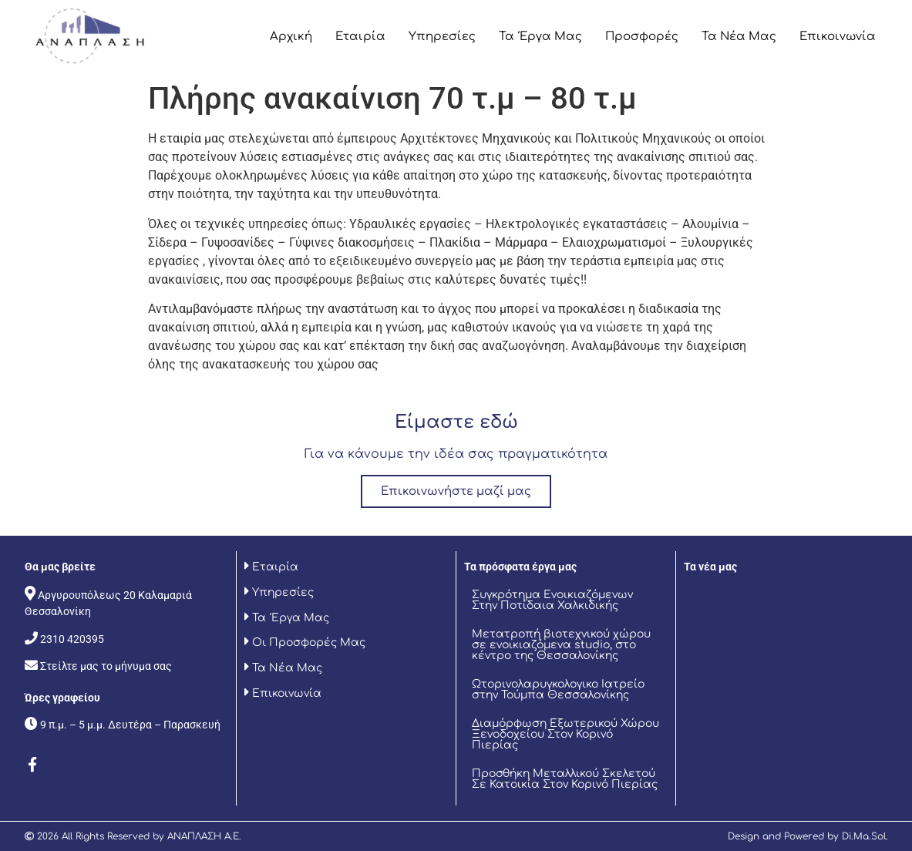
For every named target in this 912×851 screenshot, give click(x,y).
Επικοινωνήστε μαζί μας (456, 491)
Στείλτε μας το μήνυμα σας (106, 666)
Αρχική (291, 36)
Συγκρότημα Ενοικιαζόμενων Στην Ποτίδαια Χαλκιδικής (552, 600)
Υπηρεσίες (442, 36)
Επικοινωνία (837, 36)
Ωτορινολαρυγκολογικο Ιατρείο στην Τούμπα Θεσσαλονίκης (558, 689)
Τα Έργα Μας (540, 36)
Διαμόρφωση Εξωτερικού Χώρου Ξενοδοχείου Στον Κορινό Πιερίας (565, 734)
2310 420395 (72, 639)
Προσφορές (641, 36)
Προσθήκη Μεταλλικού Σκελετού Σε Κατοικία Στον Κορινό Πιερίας (565, 779)
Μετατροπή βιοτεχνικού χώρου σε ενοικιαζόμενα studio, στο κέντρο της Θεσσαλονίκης (561, 644)
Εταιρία (360, 36)
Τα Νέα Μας (739, 36)
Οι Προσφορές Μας (307, 642)
